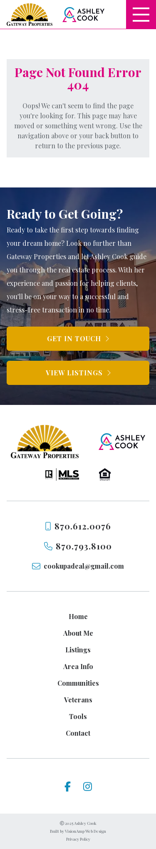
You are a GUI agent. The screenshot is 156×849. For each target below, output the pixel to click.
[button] (78, 339)
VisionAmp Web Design (85, 831)
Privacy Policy (78, 839)
